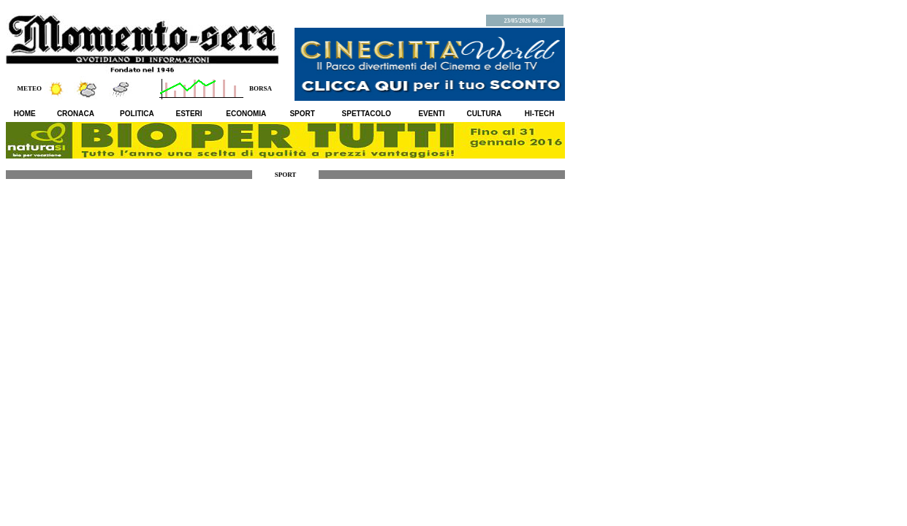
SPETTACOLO (367, 114)
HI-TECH (540, 114)
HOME (25, 114)
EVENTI (431, 114)
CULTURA (484, 114)
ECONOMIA (246, 114)
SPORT (301, 114)
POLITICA (137, 114)
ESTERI (189, 114)
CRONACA (75, 114)
